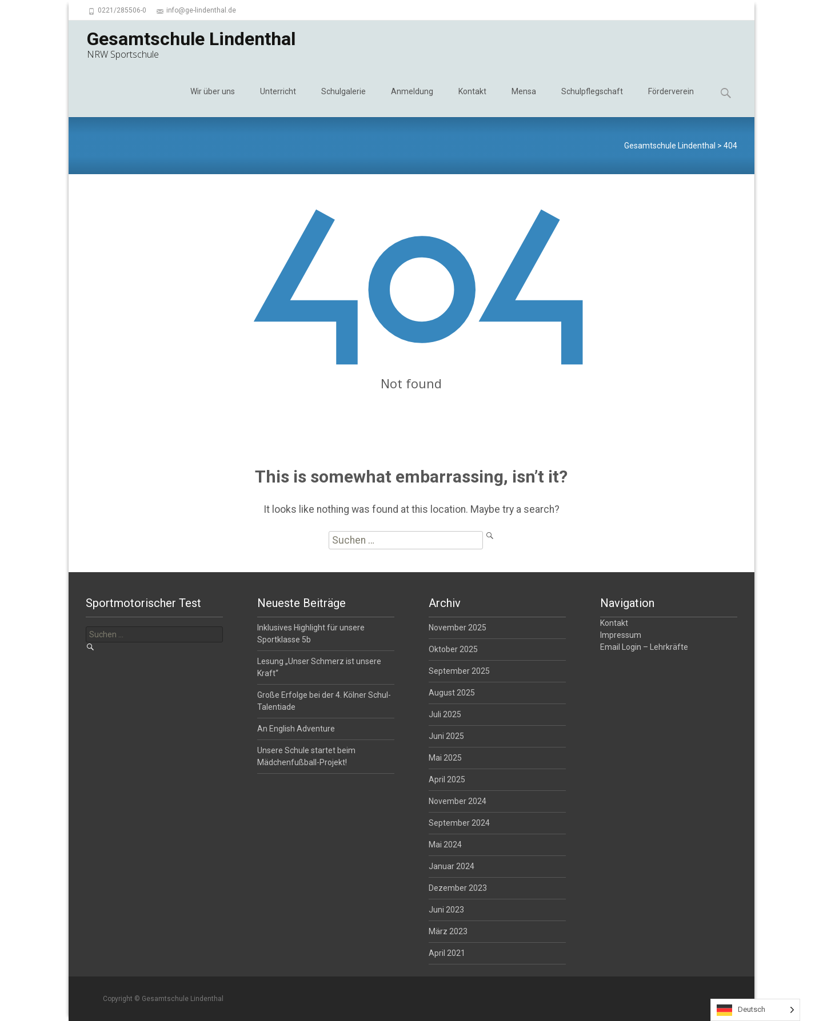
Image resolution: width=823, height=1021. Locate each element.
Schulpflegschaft (592, 101)
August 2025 (452, 692)
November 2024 (457, 801)
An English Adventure (296, 728)
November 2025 (457, 627)
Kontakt (472, 101)
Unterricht (278, 101)
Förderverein (671, 101)
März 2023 (448, 931)
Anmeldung (412, 101)
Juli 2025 (445, 714)
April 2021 (447, 953)
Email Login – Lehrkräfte (644, 647)
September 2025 (459, 671)
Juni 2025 (446, 736)
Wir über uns (212, 101)
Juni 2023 (446, 909)
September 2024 (459, 822)
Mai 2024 (445, 844)
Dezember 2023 (458, 888)
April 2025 (447, 779)
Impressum (620, 635)
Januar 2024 (451, 866)
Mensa (524, 101)
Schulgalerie (343, 101)
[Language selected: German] (755, 1010)
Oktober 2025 (453, 649)
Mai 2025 (445, 757)
